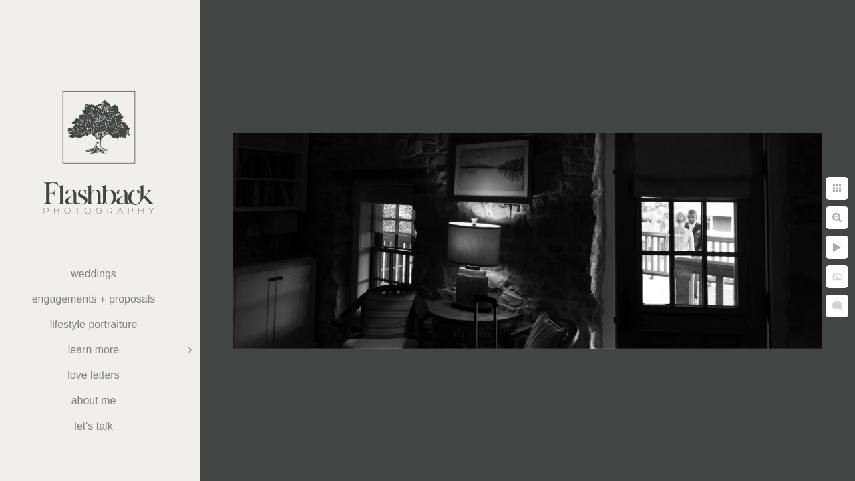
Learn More (93, 349)
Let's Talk (93, 426)
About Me (93, 400)
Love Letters (93, 375)
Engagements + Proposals (94, 299)
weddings (93, 273)
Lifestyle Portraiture (94, 324)
